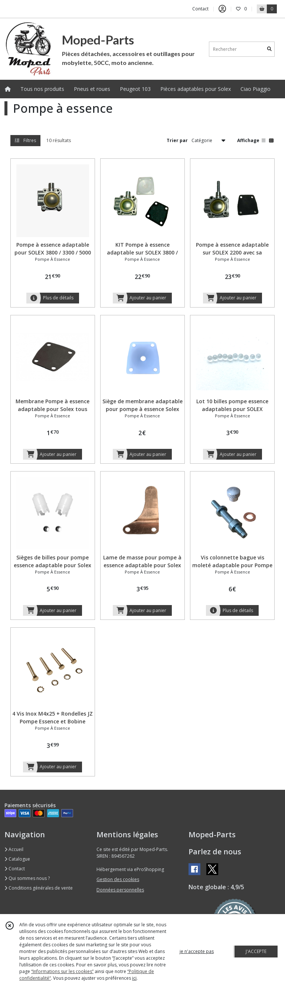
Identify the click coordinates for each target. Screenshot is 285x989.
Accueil (13, 849)
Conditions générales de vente (38, 888)
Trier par (177, 140)
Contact (200, 9)
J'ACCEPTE (256, 951)
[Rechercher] (269, 49)
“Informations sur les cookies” (62, 971)
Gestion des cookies (117, 879)
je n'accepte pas (197, 951)
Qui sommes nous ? (27, 878)
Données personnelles (120, 890)
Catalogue (17, 859)
